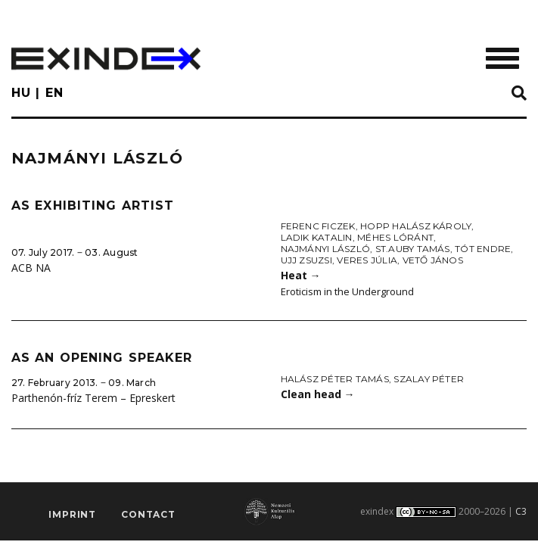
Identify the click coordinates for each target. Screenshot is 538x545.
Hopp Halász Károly (415, 226)
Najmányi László (326, 248)
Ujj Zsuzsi (306, 260)
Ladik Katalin (317, 237)
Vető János (433, 260)
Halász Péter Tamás (335, 379)
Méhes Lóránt (395, 237)
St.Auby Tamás (412, 248)
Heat (301, 275)
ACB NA (31, 267)
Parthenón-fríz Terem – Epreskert (93, 398)
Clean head (318, 394)
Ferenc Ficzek (318, 226)
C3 (521, 511)
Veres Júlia (367, 260)
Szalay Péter (428, 379)
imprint (72, 514)
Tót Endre (483, 248)
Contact (148, 514)
